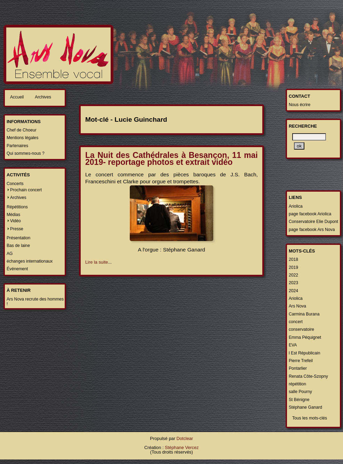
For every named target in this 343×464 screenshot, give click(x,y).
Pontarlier (298, 368)
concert (296, 321)
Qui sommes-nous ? (26, 153)
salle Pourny (300, 391)
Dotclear (184, 438)
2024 (293, 290)
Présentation (18, 237)
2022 (293, 275)
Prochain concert (26, 189)
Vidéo (15, 220)
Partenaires (17, 145)
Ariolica (296, 206)
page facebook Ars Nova (312, 229)
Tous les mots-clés (309, 418)
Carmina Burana (304, 314)
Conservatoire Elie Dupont (313, 221)
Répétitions (17, 207)
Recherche (303, 126)
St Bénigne (299, 399)
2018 (293, 259)
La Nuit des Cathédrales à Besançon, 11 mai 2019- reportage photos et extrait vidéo (171, 159)
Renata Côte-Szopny (308, 376)
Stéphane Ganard (305, 407)
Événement (17, 268)
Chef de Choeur (22, 130)
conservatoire (301, 329)
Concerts (15, 183)
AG (10, 253)
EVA (293, 345)
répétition (297, 384)
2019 (293, 267)
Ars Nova (297, 306)
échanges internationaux (30, 261)
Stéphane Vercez (182, 447)
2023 (293, 282)
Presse (16, 228)
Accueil (17, 97)
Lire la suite (96, 262)
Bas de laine (18, 245)
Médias (13, 214)
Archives (43, 97)
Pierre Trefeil (301, 360)
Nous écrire (299, 104)
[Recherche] (309, 137)
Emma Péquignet (305, 337)
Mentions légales (22, 137)
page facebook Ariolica (310, 213)
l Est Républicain (304, 353)
